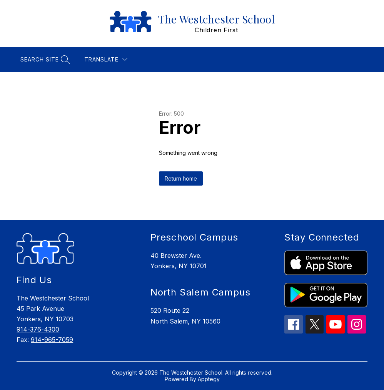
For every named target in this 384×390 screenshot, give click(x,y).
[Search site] (44, 59)
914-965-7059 (52, 340)
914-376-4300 (38, 329)
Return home (181, 178)
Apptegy (209, 379)
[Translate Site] (105, 59)
